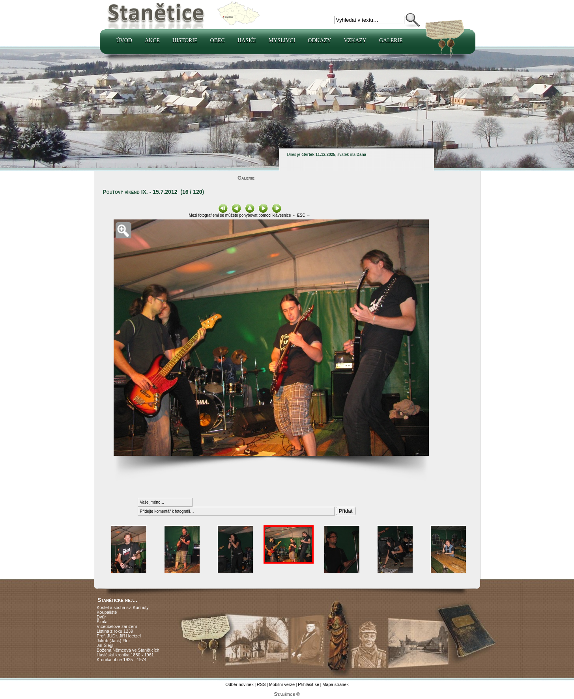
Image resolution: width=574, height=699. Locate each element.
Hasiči (246, 40)
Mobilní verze (282, 684)
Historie (185, 40)
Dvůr (101, 617)
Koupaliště (107, 612)
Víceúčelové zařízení (117, 626)
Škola (102, 621)
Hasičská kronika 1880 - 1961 (125, 654)
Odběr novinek (239, 684)
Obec (217, 40)
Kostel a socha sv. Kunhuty (123, 607)
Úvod (124, 40)
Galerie (391, 40)
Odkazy (319, 40)
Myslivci (282, 40)
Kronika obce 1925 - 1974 (121, 659)
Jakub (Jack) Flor (113, 640)
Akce (152, 40)
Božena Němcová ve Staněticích (128, 650)
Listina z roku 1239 (115, 631)
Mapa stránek (335, 684)
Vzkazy (355, 40)
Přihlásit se (308, 684)
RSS (261, 684)
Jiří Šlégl (105, 645)
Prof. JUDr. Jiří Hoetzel (119, 635)
